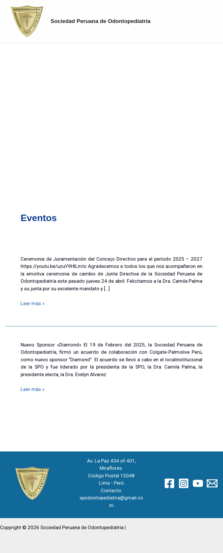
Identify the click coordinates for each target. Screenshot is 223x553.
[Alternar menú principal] (210, 21)
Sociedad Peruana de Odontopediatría (100, 21)
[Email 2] (212, 483)
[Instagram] (183, 483)
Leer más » (32, 303)
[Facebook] (169, 483)
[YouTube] (198, 483)
